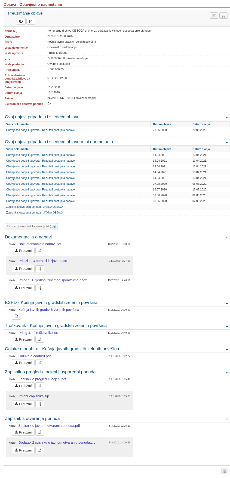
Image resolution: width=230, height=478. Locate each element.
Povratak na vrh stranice (224, 471)
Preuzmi (23, 250)
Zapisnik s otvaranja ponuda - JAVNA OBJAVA (34, 206)
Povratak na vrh (227, 117)
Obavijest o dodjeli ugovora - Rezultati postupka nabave (40, 130)
